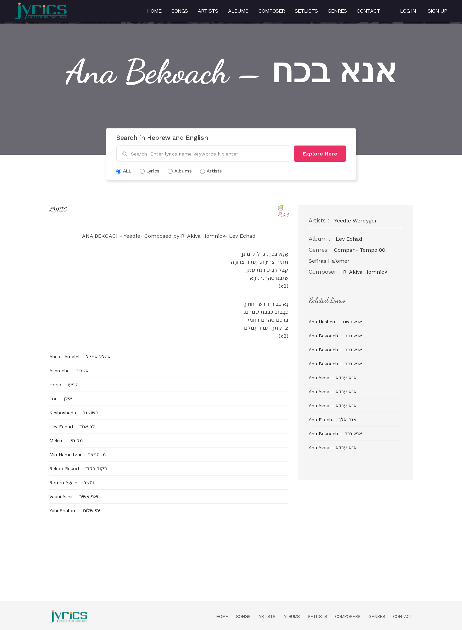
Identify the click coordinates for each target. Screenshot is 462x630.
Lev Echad (349, 239)
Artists (208, 11)
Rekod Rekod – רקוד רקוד (78, 468)
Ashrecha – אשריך (69, 370)
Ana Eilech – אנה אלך (332, 419)
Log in (408, 11)
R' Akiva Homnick (365, 272)
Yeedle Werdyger (355, 220)
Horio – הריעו (64, 384)
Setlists (306, 11)
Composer (271, 11)
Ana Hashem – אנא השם (335, 321)
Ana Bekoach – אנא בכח (335, 335)
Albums (238, 11)
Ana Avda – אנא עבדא (333, 377)
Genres (337, 11)
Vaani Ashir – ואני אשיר (73, 496)
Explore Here (320, 154)
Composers (347, 616)
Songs (179, 11)
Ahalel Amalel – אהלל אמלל (80, 356)
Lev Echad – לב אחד (72, 426)
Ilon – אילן (60, 398)
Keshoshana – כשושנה (73, 412)
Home (154, 11)
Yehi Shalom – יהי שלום (74, 510)
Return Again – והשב (71, 482)
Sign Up (437, 11)
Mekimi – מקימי (66, 440)
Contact (368, 11)
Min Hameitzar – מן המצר (77, 454)
